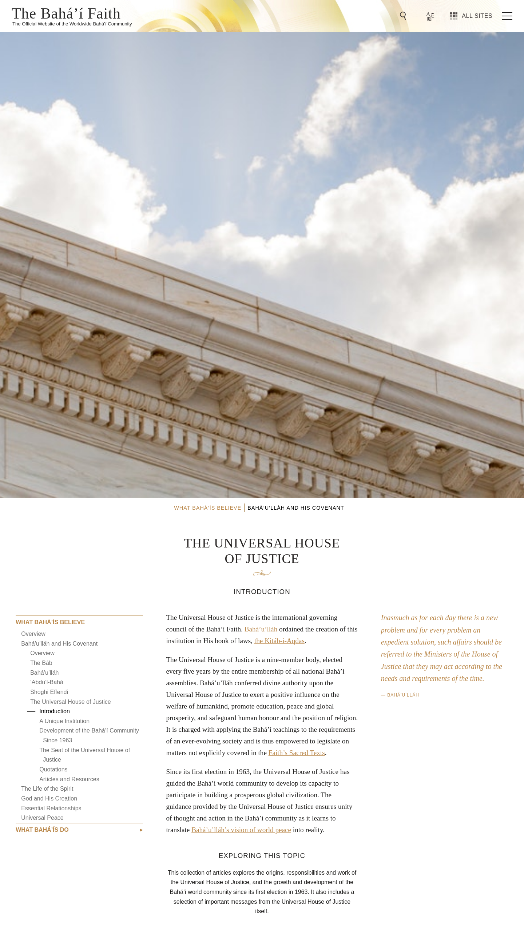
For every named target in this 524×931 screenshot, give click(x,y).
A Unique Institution (64, 721)
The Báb (41, 663)
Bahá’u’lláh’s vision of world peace (241, 830)
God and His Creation (49, 798)
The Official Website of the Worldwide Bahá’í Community (72, 24)
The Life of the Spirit (47, 789)
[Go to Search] (404, 16)
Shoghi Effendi (49, 692)
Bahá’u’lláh (44, 673)
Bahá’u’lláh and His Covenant (59, 644)
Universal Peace (42, 818)
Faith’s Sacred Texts (297, 753)
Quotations (53, 769)
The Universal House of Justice (70, 702)
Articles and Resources (69, 779)
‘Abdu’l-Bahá (46, 682)
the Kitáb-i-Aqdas (279, 641)
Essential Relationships (51, 808)
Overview (33, 634)
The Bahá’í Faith (66, 12)
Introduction (54, 711)
